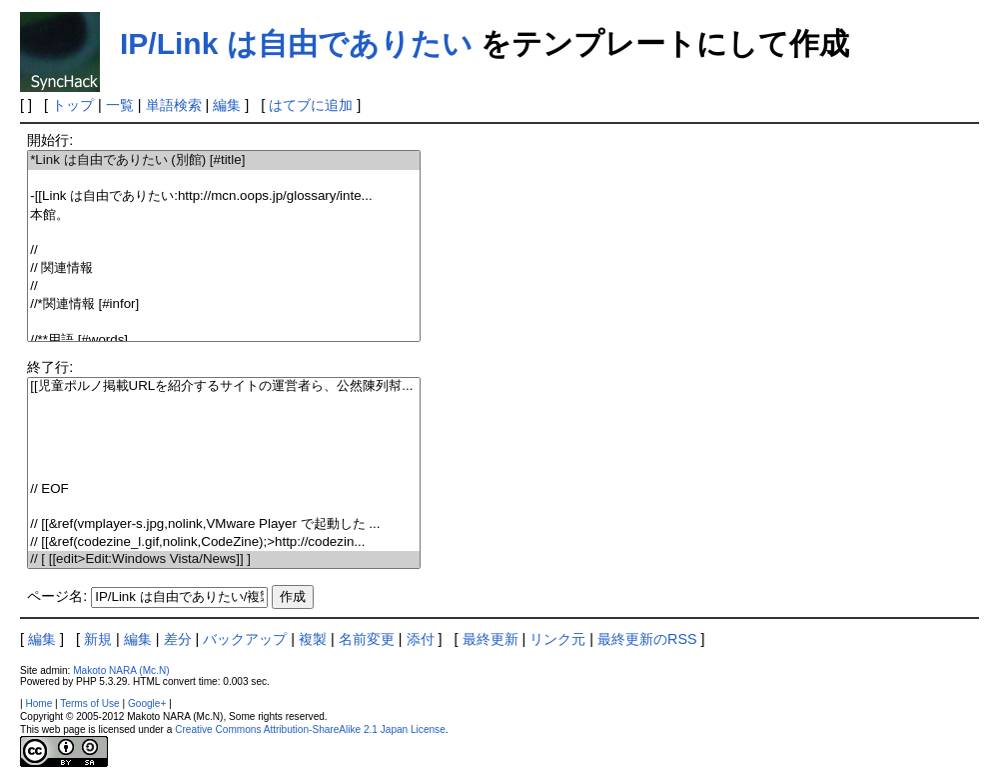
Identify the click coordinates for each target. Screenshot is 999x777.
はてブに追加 (311, 105)
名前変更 (367, 639)
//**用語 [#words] (224, 340)
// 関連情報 (224, 268)
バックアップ (245, 639)
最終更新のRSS (647, 639)
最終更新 (490, 639)
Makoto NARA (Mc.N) (121, 670)
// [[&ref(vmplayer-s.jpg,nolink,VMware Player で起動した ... (224, 524)
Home (38, 703)
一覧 (120, 105)
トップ (73, 105)
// (224, 250)
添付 (421, 639)
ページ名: (57, 596)
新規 (98, 639)
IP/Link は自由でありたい (296, 43)
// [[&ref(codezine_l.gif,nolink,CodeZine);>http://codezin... (224, 542)
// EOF (224, 489)
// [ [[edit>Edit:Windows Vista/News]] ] (224, 559)
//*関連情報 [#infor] (224, 304)
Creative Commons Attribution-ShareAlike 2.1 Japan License (310, 729)
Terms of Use (89, 703)
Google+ (147, 703)
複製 (313, 639)
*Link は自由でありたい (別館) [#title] (224, 160)
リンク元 (557, 639)
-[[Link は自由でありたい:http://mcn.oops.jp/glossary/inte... (224, 196)
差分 (178, 639)
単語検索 (174, 105)
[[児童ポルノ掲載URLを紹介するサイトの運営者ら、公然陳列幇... (224, 386)
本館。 (224, 215)
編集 (227, 105)
